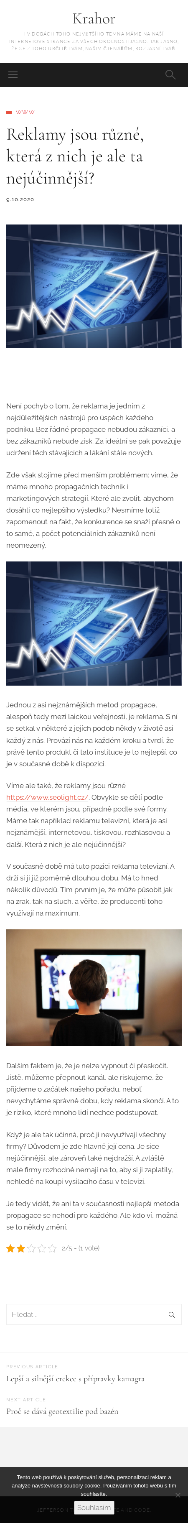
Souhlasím (94, 1507)
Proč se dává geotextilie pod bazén (62, 1411)
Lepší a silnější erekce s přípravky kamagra (75, 1379)
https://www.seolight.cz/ (47, 797)
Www (25, 112)
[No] (177, 1495)
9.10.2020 (20, 199)
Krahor (94, 18)
